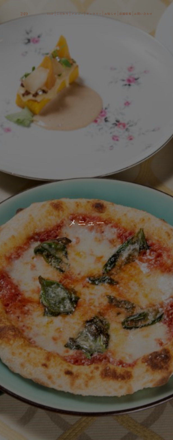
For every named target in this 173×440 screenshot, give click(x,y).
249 (24, 13)
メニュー (77, 13)
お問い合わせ (143, 13)
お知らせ (110, 13)
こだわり (62, 13)
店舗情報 (125, 13)
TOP (50, 13)
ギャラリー (94, 13)
